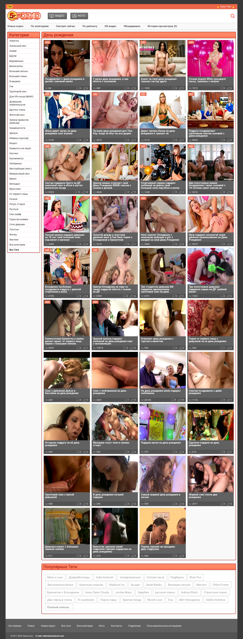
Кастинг (13, 153)
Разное (13, 199)
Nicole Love (154, 599)
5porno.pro (28, 636)
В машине (14, 81)
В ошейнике (86, 599)
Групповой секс (18, 91)
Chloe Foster (221, 584)
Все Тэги (14, 249)
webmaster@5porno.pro (53, 636)
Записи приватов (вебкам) (19, 121)
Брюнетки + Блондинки (63, 592)
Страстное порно (215, 592)
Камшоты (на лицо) (20, 148)
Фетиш (13, 234)
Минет (13, 178)
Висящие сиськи (179, 584)
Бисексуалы (16, 66)
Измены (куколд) (19, 138)
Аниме (13, 51)
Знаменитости (17, 128)
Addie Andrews (215, 599)
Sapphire (143, 592)
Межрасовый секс (19, 173)
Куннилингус (16, 158)
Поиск (31, 625)
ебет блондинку (189, 599)
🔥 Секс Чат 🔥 (226, 6)
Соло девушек (17, 224)
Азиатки (14, 40)
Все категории (17, 244)
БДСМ (12, 56)
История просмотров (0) (162, 26)
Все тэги (66, 625)
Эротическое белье (60, 584)
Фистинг (14, 239)
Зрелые (13, 133)
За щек (135, 584)
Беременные (16, 61)
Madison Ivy (117, 584)
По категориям (40, 26)
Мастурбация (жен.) (20, 168)
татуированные (130, 577)
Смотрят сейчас (65, 26)
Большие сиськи (18, 71)
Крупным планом (91, 584)
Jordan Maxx (123, 592)
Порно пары (108, 599)
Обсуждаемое (132, 26)
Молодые (14, 183)
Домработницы (79, 577)
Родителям (134, 625)
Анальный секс (17, 45)
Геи (11, 86)
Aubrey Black (189, 592)
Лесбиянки (15, 163)
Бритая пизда (132, 599)
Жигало (201, 584)
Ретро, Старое (17, 204)
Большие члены (18, 76)
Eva (170, 599)
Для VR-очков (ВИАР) (21, 96)
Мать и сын (55, 577)
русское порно (165, 592)
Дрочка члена (17, 109)
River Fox (195, 577)
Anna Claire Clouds (97, 592)
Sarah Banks (154, 584)
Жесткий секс (17, 114)
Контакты (116, 625)
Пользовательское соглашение (164, 625)
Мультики (15, 189)
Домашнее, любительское (17, 103)
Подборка (177, 577)
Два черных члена (59, 599)
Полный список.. (59, 607)
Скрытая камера (18, 219)
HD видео (110, 26)
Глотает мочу (155, 577)
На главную (14, 625)
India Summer (105, 577)
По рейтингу (90, 26)
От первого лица (18, 194)
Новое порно (15, 26)
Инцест (13, 143)
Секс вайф (15, 214)
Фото (102, 625)
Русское (13, 209)
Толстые (14, 229)
